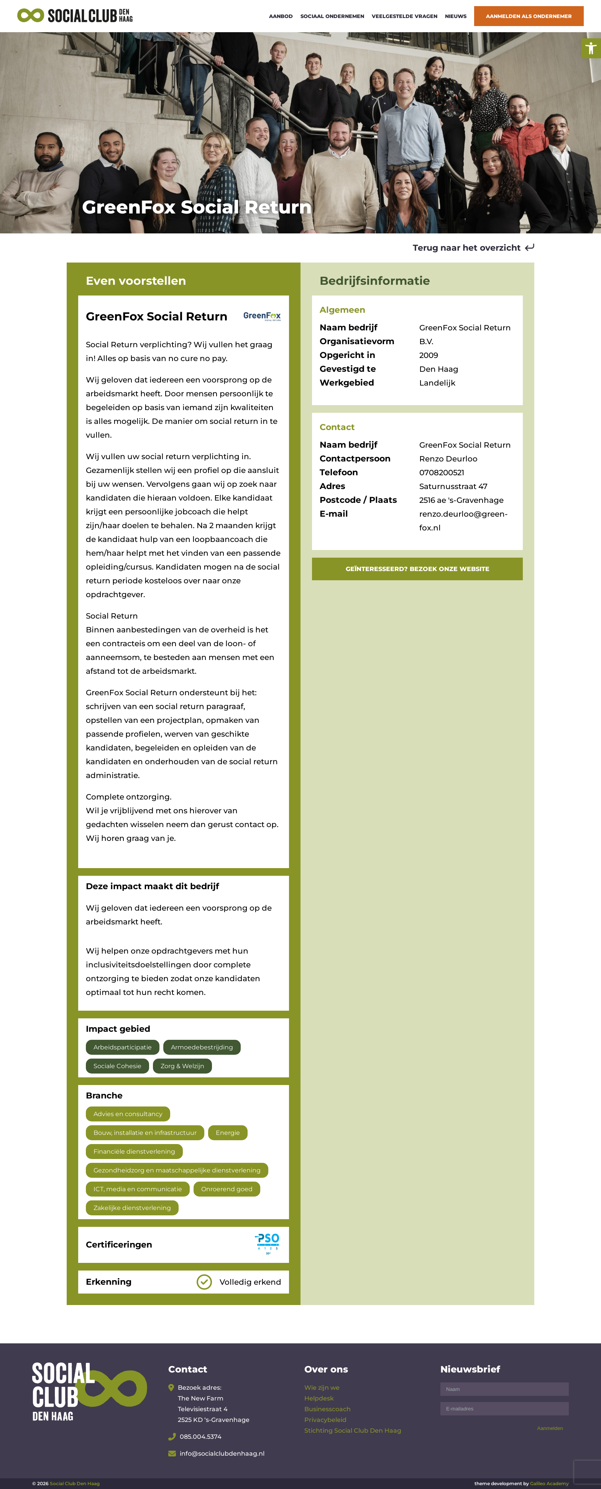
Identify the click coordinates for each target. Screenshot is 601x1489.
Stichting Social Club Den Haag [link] (352, 1430)
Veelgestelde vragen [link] (404, 16)
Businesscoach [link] (327, 1409)
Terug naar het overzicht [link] (467, 248)
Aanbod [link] (281, 16)
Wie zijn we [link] (322, 1387)
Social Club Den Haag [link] (75, 1483)
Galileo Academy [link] (549, 1483)
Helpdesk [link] (319, 1398)
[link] (591, 48)
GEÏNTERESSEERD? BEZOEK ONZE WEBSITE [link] (417, 569)
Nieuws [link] (455, 16)
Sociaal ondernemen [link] (332, 16)
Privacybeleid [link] (325, 1419)
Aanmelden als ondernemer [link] (529, 16)
